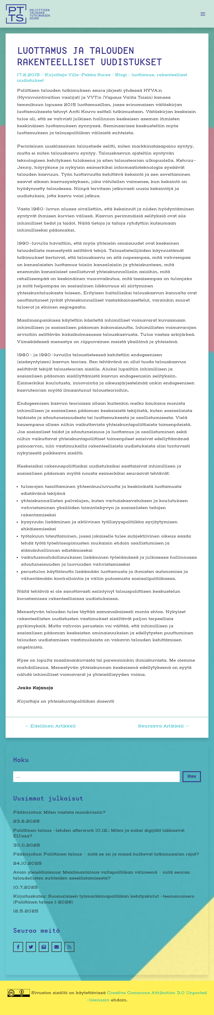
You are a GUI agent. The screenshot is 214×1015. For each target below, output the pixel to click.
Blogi (121, 75)
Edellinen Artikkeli (50, 726)
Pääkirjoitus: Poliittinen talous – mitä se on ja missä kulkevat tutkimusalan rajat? (106, 854)
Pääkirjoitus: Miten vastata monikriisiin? (59, 812)
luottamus (143, 75)
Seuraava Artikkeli (163, 726)
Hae (191, 776)
